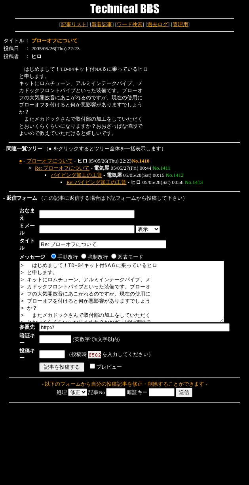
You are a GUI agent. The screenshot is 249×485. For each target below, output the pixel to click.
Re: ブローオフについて (62, 168)
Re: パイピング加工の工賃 (96, 182)
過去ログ (157, 24)
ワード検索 (130, 24)
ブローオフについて (50, 161)
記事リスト (74, 24)
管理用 (180, 24)
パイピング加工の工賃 (76, 175)
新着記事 (101, 24)
